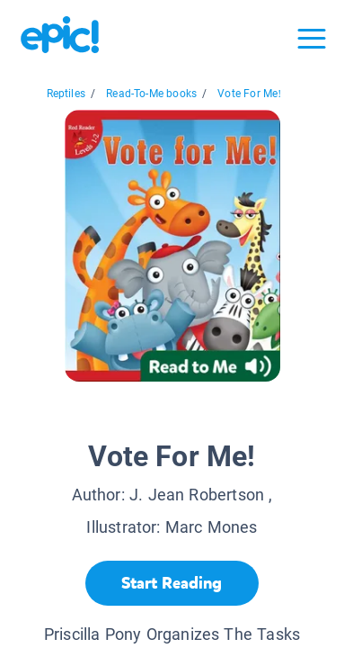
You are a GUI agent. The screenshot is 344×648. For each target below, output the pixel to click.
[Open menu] (311, 39)
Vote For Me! (249, 93)
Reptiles (66, 93)
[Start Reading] (172, 583)
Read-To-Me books (151, 93)
